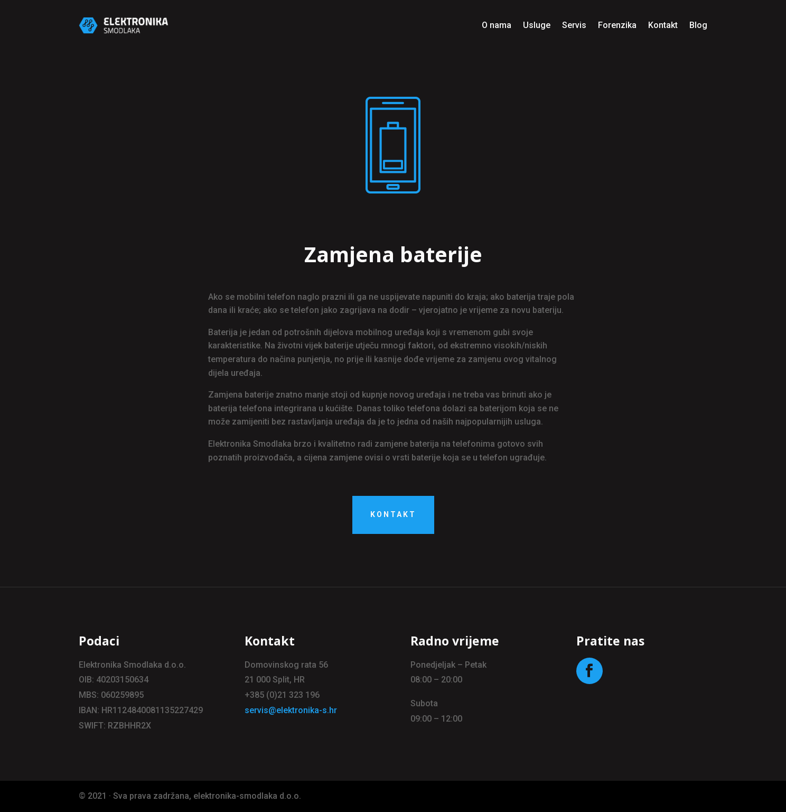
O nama (496, 25)
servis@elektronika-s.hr (291, 710)
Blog (698, 25)
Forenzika (617, 25)
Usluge (536, 25)
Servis (574, 25)
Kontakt (663, 25)
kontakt (393, 514)
